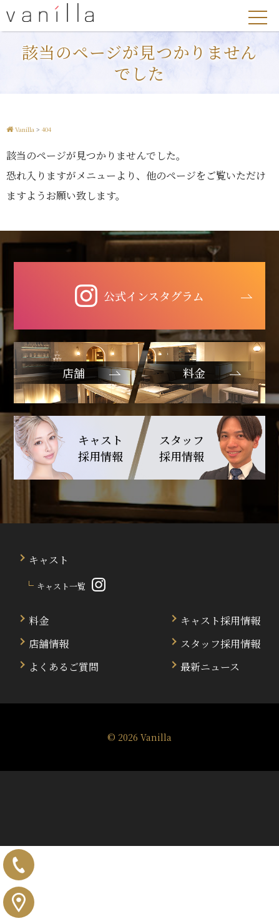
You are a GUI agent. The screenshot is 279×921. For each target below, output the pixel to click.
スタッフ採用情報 (220, 644)
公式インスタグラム (139, 295)
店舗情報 (49, 644)
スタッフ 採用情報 (181, 447)
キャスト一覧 (61, 586)
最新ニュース (210, 667)
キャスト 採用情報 (100, 447)
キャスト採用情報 (220, 620)
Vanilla (156, 737)
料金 (39, 620)
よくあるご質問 (64, 667)
